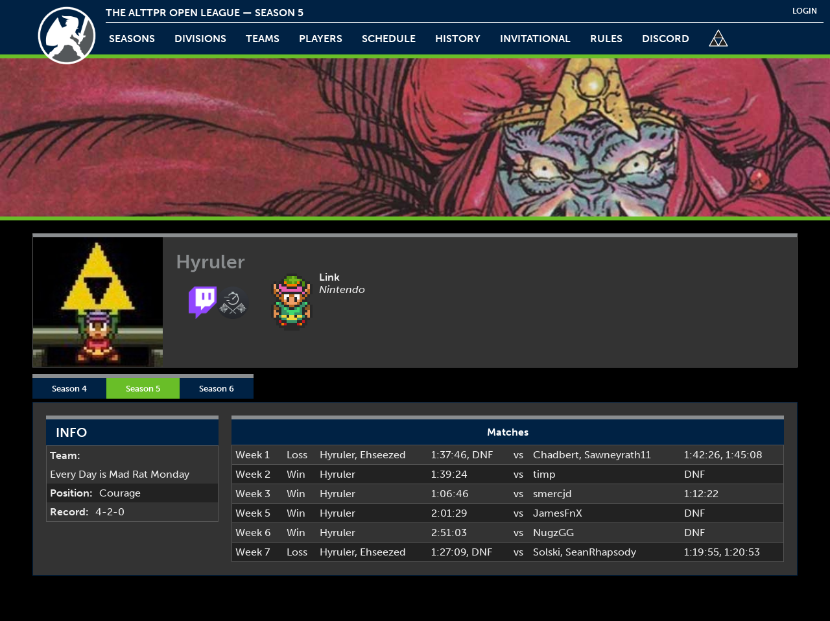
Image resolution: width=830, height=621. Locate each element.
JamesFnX (557, 513)
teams (262, 38)
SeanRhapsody (600, 552)
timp (544, 474)
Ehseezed (383, 455)
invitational (535, 38)
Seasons (132, 38)
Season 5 (143, 388)
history (457, 38)
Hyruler (337, 455)
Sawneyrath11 (617, 455)
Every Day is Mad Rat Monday (119, 474)
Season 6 (216, 388)
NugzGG (553, 532)
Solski (546, 552)
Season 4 (69, 388)
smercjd (552, 493)
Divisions (200, 38)
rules (606, 38)
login (804, 11)
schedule (389, 38)
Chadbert (556, 455)
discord (665, 38)
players (320, 38)
